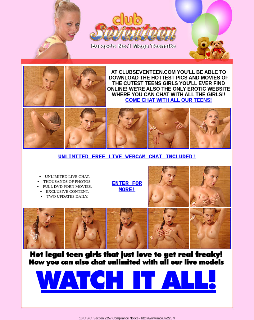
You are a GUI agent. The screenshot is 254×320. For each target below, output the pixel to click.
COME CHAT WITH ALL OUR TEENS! (168, 100)
